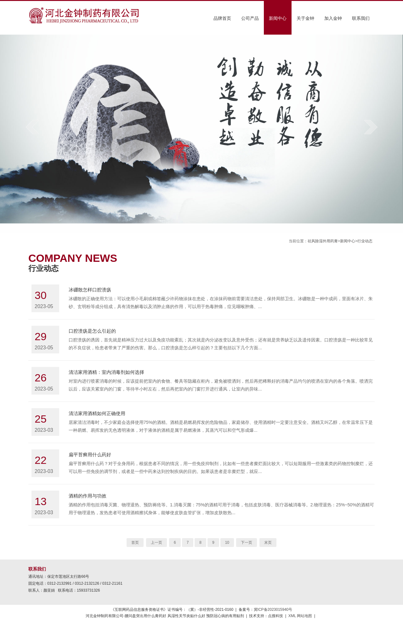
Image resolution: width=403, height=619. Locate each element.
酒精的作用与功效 (87, 495)
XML (292, 616)
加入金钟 (333, 18)
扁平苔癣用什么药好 (90, 454)
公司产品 (250, 18)
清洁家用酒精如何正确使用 (97, 413)
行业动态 (364, 241)
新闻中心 (278, 18)
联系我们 (361, 18)
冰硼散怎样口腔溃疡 (90, 289)
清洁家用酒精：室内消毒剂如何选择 (106, 372)
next (371, 127)
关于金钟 (305, 18)
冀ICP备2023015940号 (273, 609)
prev (32, 127)
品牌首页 (222, 18)
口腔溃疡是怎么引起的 (92, 331)
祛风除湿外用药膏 (323, 241)
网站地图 (304, 616)
